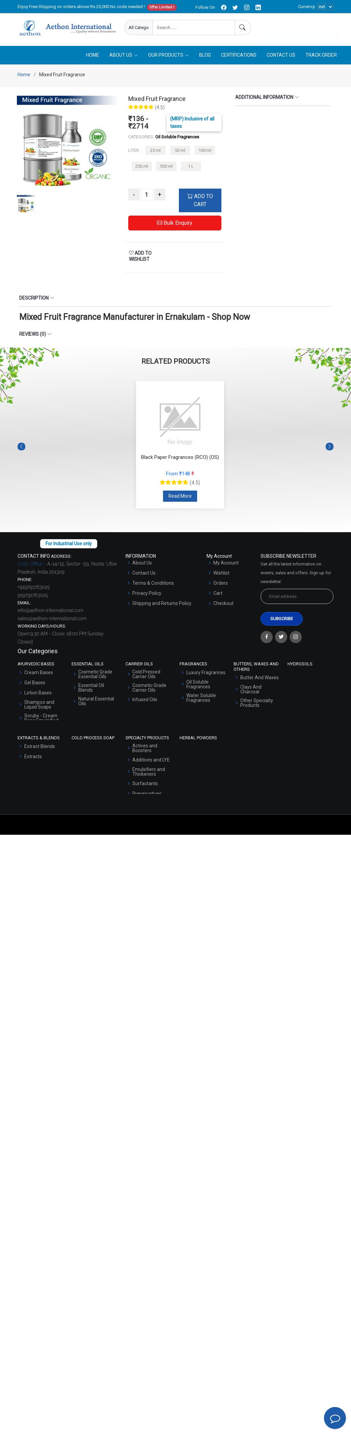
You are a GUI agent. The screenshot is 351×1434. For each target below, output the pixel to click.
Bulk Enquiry (174, 224)
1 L (191, 167)
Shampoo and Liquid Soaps (39, 705)
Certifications (238, 56)
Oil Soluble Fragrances (198, 685)
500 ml (166, 167)
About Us (142, 564)
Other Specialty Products (256, 704)
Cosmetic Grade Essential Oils (95, 675)
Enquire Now (281, 27)
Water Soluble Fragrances (201, 699)
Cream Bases (38, 673)
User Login (321, 27)
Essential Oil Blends (91, 688)
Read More (180, 497)
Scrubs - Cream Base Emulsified (41, 719)
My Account (226, 564)
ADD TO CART (200, 201)
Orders (220, 584)
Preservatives (147, 794)
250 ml (141, 167)
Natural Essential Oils (96, 702)
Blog (205, 56)
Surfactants (145, 784)
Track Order (321, 56)
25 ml (155, 151)
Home (92, 56)
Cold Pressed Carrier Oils (146, 675)
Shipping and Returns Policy (161, 604)
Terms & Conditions (153, 584)
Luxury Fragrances (205, 673)
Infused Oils (144, 700)
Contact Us (281, 56)
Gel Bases (34, 683)
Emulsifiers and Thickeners (148, 772)
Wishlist (221, 574)
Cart (217, 594)
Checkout (223, 604)
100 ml (204, 151)
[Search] (243, 27)
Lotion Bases (38, 693)
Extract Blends (39, 747)
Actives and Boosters (144, 749)
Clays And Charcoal (251, 690)
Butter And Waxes (259, 679)
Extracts (33, 757)
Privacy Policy (146, 594)
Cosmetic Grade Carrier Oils (149, 688)
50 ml (180, 151)
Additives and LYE (151, 761)
